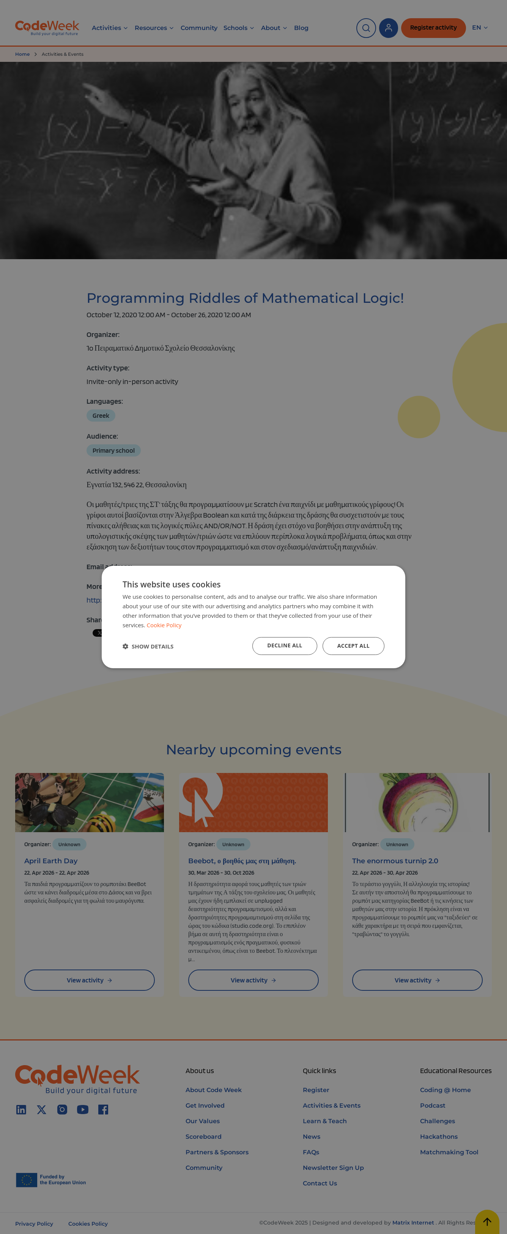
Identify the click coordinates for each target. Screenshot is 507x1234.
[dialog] (253, 617)
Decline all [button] (284, 645)
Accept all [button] (353, 645)
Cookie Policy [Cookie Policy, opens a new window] (164, 625)
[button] (148, 646)
